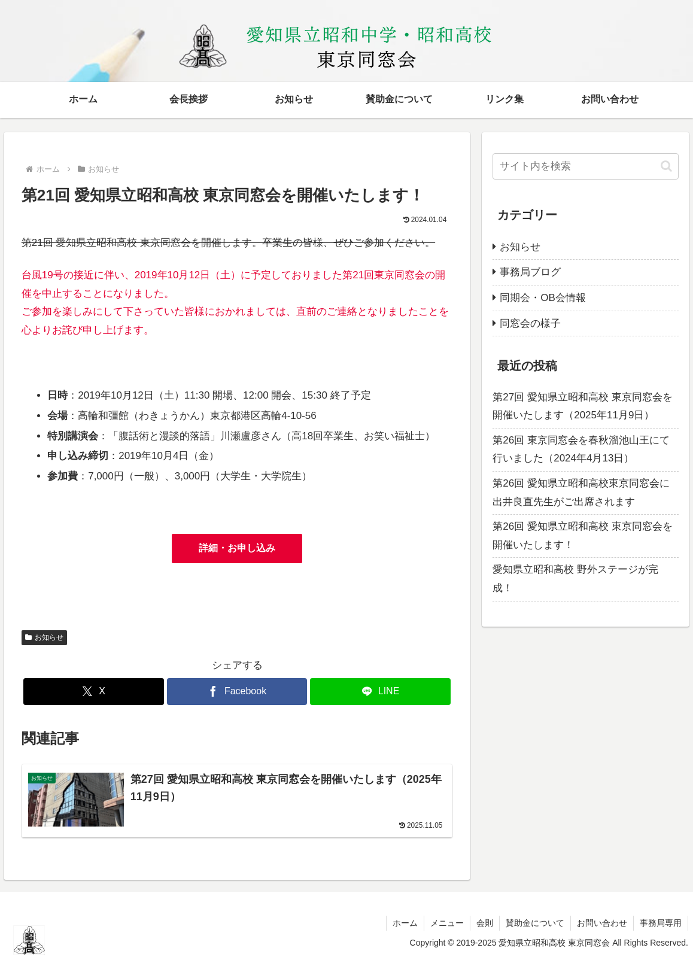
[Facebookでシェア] (237, 691)
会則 (484, 923)
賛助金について (535, 923)
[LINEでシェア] (380, 691)
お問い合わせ (602, 923)
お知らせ (44, 637)
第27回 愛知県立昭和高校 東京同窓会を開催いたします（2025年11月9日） (582, 406)
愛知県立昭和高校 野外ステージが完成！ (575, 579)
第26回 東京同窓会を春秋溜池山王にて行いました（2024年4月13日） (581, 449)
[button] (666, 166)
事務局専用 (661, 923)
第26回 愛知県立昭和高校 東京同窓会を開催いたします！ (582, 536)
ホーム (405, 923)
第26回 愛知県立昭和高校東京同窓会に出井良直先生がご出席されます (581, 493)
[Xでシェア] (93, 691)
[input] (586, 166)
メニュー (447, 923)
